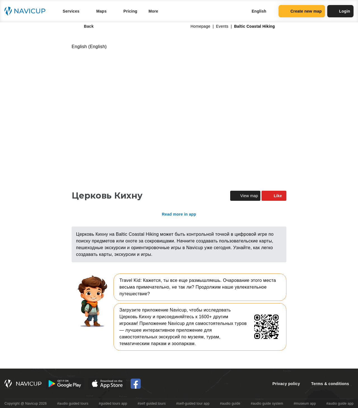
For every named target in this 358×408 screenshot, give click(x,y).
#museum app (305, 403)
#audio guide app (340, 403)
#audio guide (230, 403)
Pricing (130, 11)
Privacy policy (286, 383)
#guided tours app (113, 403)
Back (85, 26)
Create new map (302, 11)
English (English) (89, 46)
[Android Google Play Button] (65, 383)
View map (245, 196)
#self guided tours (152, 403)
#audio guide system (267, 403)
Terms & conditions (330, 383)
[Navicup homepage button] (26, 11)
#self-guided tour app (192, 403)
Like (274, 196)
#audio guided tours (73, 403)
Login (340, 11)
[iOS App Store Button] (107, 383)
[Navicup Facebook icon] (136, 384)
